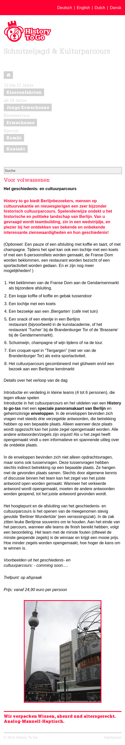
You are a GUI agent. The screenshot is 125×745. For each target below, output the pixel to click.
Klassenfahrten (24, 93)
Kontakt (15, 150)
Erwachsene (20, 123)
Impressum (112, 737)
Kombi (14, 139)
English (83, 8)
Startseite (8, 76)
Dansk (115, 8)
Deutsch (64, 8)
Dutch (100, 8)
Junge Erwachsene (27, 108)
